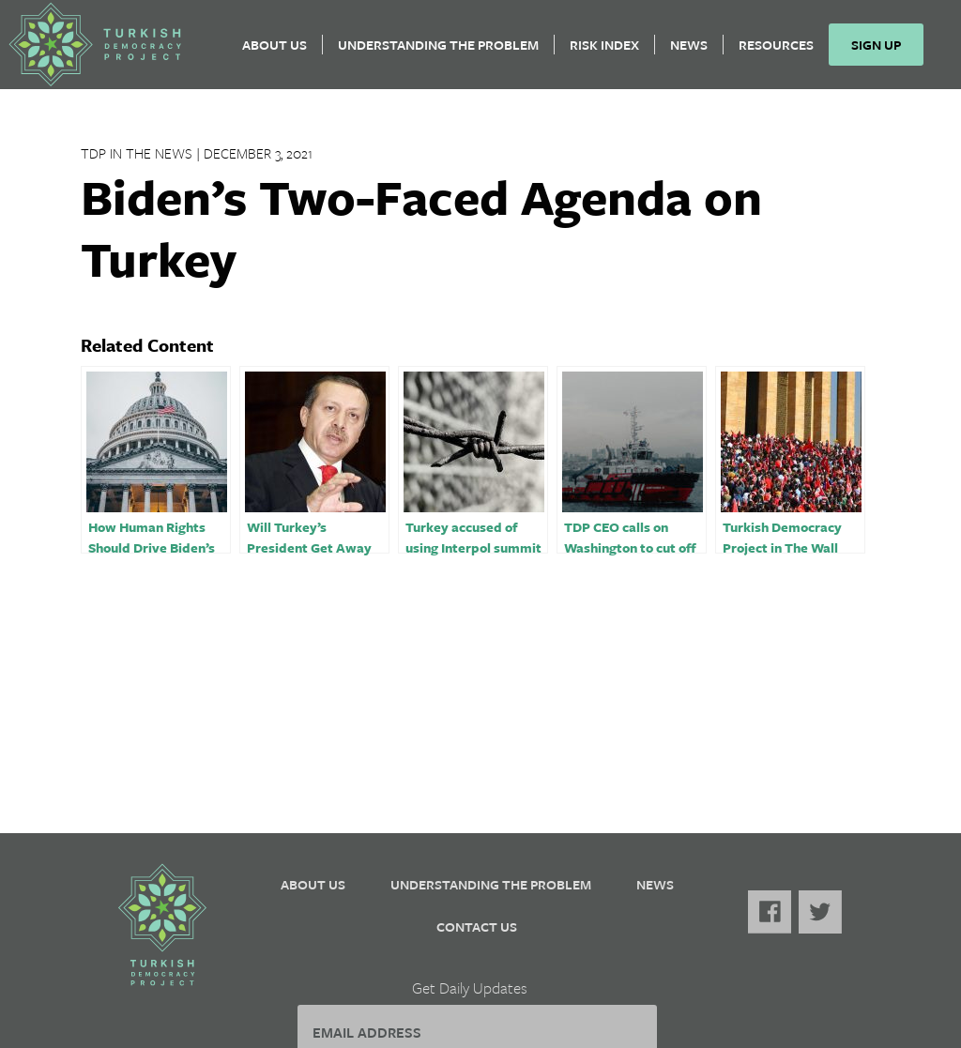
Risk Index (612, 52)
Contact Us (476, 926)
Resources (783, 52)
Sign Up (883, 52)
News (696, 52)
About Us (282, 52)
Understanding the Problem (445, 52)
